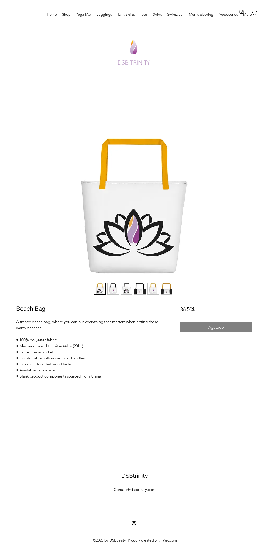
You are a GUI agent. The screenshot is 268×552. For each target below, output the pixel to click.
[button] (253, 12)
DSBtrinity (134, 475)
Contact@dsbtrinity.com (134, 489)
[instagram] (241, 11)
